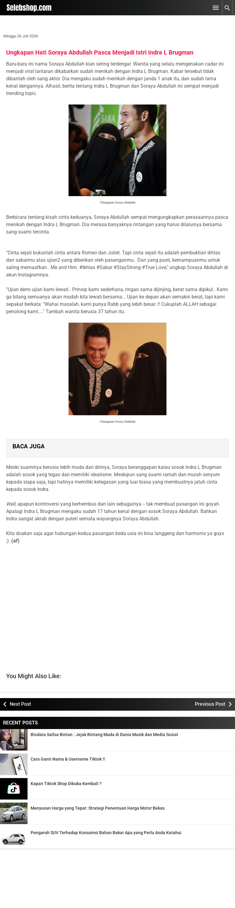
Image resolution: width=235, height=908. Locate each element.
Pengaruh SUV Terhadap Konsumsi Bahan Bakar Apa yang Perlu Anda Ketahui (106, 832)
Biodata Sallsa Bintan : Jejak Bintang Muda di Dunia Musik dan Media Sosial (104, 734)
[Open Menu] (216, 7)
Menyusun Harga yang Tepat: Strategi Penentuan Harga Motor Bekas (98, 808)
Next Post (20, 704)
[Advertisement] (117, 601)
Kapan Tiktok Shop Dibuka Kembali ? (66, 783)
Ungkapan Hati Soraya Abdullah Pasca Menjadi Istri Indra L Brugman (99, 52)
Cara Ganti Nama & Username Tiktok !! (68, 759)
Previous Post (210, 704)
